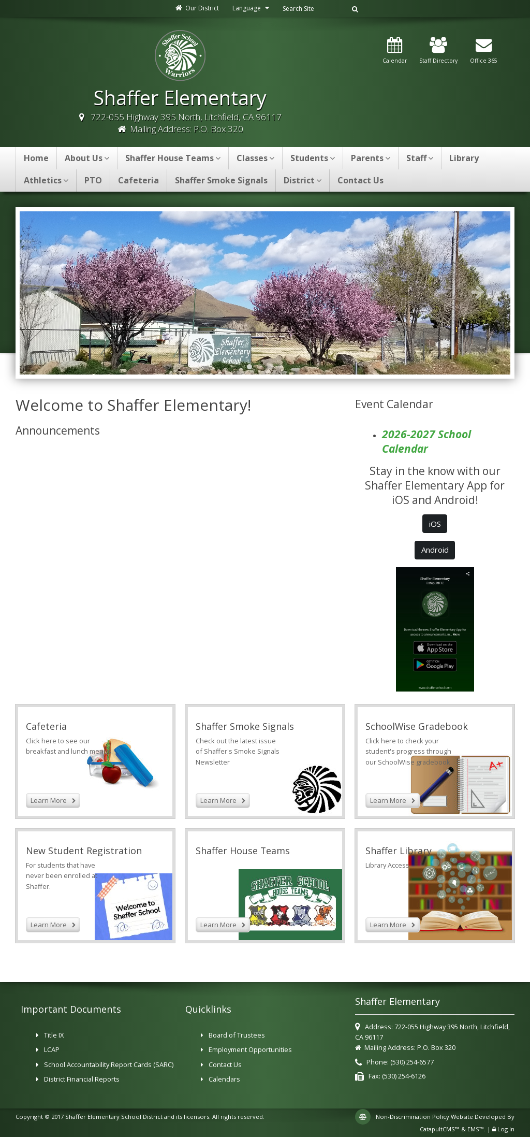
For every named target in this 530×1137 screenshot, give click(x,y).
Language (252, 8)
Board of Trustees (237, 1035)
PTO (93, 180)
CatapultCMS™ (440, 1129)
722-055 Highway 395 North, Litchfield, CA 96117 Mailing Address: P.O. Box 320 (186, 123)
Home (36, 158)
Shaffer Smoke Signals (221, 180)
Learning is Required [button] (273, 366)
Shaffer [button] (283, 366)
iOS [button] (435, 524)
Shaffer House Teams (172, 158)
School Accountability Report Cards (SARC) (108, 1064)
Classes (255, 158)
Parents (370, 158)
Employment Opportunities (250, 1049)
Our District (196, 8)
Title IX (54, 1035)
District (302, 180)
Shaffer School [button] (252, 366)
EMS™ (475, 1129)
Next (478, 291)
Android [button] (435, 549)
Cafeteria (138, 180)
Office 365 (483, 50)
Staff (419, 158)
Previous (52, 291)
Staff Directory (438, 50)
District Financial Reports (82, 1079)
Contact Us (360, 180)
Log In (505, 1129)
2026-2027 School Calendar (426, 441)
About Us (87, 158)
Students (312, 158)
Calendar (394, 50)
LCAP (52, 1049)
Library (464, 158)
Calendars (224, 1079)
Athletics (46, 180)
